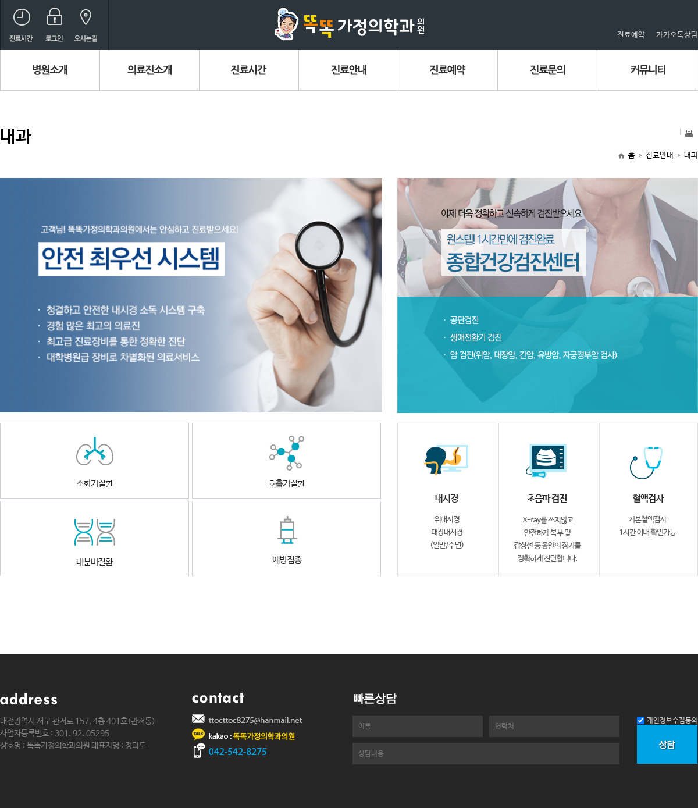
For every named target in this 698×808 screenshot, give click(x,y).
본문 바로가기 (0, 0)
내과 (691, 155)
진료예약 (631, 35)
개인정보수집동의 (672, 721)
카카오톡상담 (677, 35)
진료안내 (660, 155)
